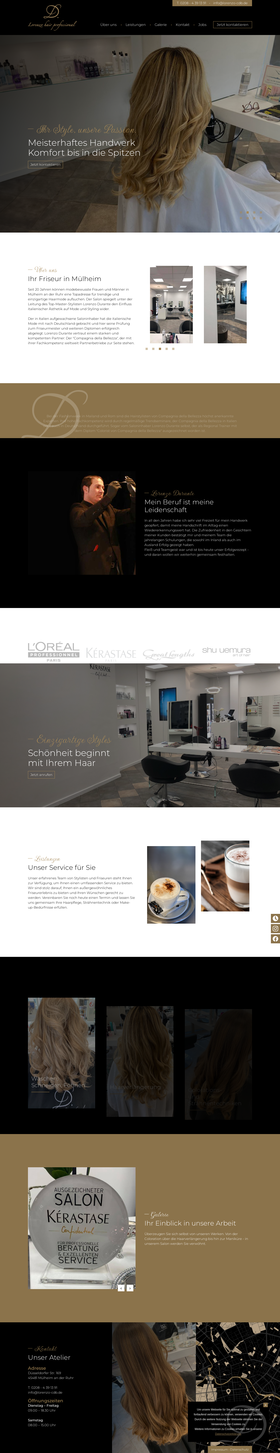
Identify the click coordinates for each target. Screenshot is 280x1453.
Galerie (161, 25)
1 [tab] (242, 213)
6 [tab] (248, 219)
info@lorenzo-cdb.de (230, 3)
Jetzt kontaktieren (232, 25)
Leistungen (136, 25)
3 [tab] (255, 213)
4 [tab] (262, 213)
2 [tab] (248, 213)
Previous (121, 1288)
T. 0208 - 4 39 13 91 (191, 3)
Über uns (108, 25)
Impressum (219, 1449)
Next (130, 1288)
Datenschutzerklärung (228, 1434)
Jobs (202, 25)
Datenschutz (239, 1449)
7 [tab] (255, 219)
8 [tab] (262, 219)
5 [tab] (242, 219)
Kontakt (182, 25)
